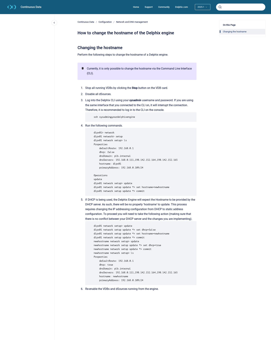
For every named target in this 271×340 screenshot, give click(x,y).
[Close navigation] (54, 23)
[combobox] (240, 7)
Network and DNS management (132, 22)
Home (136, 7)
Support (149, 7)
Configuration (105, 22)
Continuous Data (31, 7)
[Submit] (220, 7)
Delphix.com (181, 7)
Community (164, 7)
